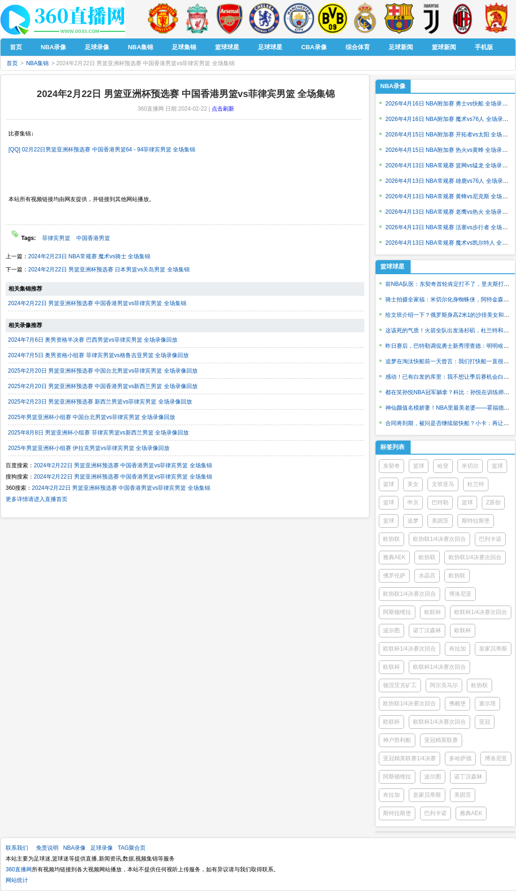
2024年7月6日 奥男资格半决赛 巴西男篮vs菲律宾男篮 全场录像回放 (92, 340)
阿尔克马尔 (444, 685)
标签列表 (392, 446)
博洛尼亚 (460, 594)
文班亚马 (443, 484)
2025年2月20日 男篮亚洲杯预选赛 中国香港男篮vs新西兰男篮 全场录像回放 (103, 386)
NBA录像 (392, 86)
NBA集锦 (37, 63)
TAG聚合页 (132, 848)
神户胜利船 (397, 740)
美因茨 (440, 520)
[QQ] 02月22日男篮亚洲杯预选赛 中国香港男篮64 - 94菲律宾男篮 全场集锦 (101, 149)
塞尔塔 (487, 703)
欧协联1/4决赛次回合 (439, 539)
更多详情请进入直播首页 (36, 499)
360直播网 (19, 869)
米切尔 (470, 466)
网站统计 (17, 880)
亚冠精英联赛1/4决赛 (409, 758)
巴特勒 (440, 502)
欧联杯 (432, 612)
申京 (413, 502)
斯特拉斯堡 (476, 520)
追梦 (413, 520)
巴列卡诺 (490, 539)
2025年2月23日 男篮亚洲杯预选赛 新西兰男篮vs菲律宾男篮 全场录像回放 (100, 401)
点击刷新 (223, 108)
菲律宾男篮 (56, 238)
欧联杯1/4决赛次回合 (480, 612)
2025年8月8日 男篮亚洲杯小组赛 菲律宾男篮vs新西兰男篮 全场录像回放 (98, 432)
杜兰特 (475, 484)
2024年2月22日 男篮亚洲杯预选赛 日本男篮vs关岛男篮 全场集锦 (109, 269)
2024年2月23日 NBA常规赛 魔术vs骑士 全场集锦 (89, 256)
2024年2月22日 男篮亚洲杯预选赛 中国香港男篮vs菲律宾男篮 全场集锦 (97, 303)
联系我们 (17, 848)
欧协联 (391, 539)
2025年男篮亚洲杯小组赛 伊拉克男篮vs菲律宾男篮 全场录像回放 (89, 448)
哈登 (443, 466)
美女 (413, 484)
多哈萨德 (460, 758)
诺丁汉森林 (427, 630)
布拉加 (457, 648)
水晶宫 (427, 575)
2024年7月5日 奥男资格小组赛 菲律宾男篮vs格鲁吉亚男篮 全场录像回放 (98, 355)
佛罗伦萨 (394, 575)
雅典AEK (394, 557)
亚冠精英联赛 (441, 740)
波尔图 (391, 630)
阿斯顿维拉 (397, 612)
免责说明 (47, 848)
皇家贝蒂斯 (493, 648)
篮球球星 (392, 266)
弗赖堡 (457, 703)
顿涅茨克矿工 (400, 685)
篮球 (418, 466)
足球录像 (101, 848)
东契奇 (391, 466)
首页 (12, 63)
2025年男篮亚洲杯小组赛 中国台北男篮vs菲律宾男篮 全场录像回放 (91, 417)
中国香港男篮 (93, 238)
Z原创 (493, 502)
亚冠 (484, 722)
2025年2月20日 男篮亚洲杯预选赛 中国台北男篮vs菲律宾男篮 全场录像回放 (103, 370)
